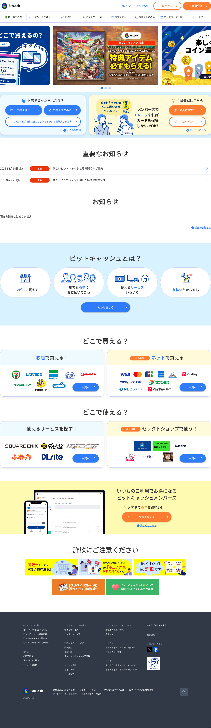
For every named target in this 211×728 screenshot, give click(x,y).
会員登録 (195, 5)
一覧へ (86, 387)
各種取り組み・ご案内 (91, 694)
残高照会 (68, 648)
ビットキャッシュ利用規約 (141, 690)
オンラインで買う (31, 660)
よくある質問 (72, 130)
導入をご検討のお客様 (135, 6)
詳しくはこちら (196, 130)
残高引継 (68, 652)
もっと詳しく (105, 307)
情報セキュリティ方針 (114, 690)
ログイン (166, 5)
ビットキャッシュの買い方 (35, 634)
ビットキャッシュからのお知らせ (120, 648)
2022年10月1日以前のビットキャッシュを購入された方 (43, 121)
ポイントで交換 (30, 665)
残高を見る (118, 17)
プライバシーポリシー (89, 690)
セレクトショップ (72, 634)
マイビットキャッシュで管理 (77, 656)
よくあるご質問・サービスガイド (120, 665)
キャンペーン (70, 670)
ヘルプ (198, 17)
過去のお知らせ (201, 227)
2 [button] (105, 88)
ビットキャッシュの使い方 (35, 638)
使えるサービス (92, 17)
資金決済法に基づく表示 (64, 690)
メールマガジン (71, 674)
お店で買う (28, 656)
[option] (105, 55)
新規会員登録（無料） (115, 630)
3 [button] (109, 88)
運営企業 (151, 635)
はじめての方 (13, 17)
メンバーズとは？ (40, 17)
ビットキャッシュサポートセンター (121, 670)
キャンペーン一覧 (171, 17)
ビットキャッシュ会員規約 (65, 694)
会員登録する (184, 110)
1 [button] (101, 88)
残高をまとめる (145, 17)
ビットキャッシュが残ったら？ (37, 643)
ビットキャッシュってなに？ (36, 630)
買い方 (66, 17)
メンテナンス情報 (113, 652)
